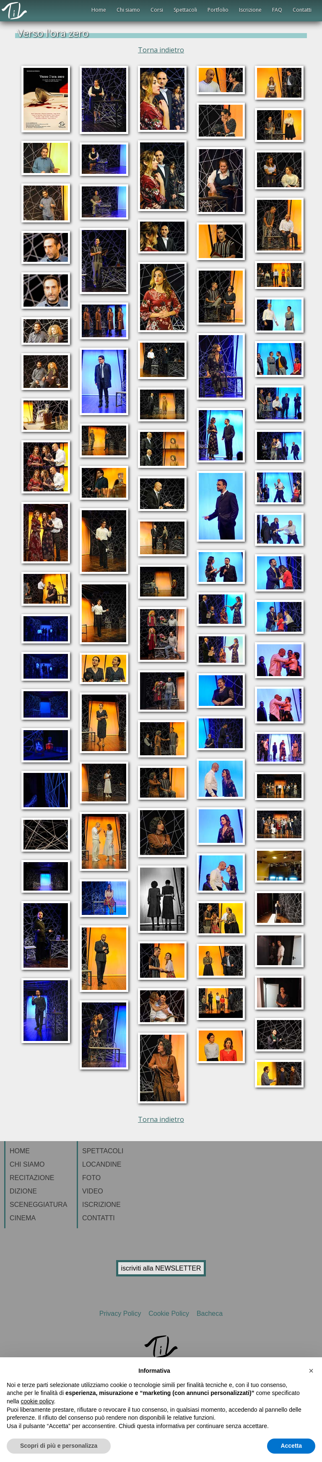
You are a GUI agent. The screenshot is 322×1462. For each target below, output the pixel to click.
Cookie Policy (170, 1313)
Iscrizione (250, 9)
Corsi (157, 9)
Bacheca (209, 1313)
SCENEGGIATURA (39, 1204)
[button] (311, 1370)
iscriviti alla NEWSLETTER (161, 1268)
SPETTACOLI (102, 1151)
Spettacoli (185, 9)
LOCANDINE (101, 1164)
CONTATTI (98, 1218)
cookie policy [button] (37, 1401)
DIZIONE (23, 1191)
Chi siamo (128, 9)
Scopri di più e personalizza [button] (58, 1445)
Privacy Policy (122, 1313)
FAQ (277, 9)
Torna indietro (161, 49)
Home (98, 9)
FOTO (91, 1177)
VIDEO (92, 1191)
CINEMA (23, 1218)
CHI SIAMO (27, 1164)
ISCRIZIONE (101, 1204)
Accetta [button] (291, 1445)
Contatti (302, 9)
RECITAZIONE (32, 1177)
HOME (20, 1151)
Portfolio (218, 9)
